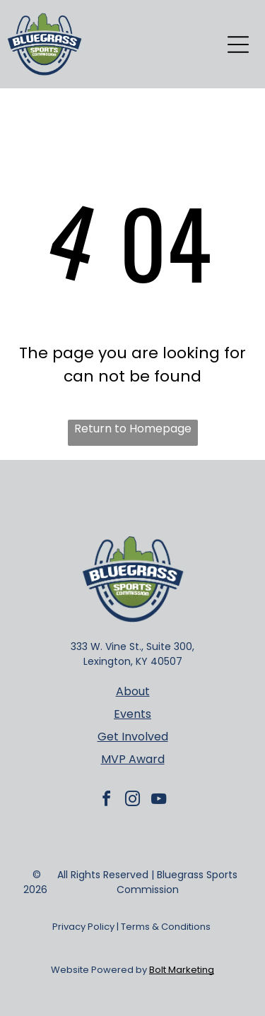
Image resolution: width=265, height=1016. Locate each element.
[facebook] (106, 801)
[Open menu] (238, 44)
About (133, 691)
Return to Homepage (133, 428)
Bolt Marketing (181, 969)
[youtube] (159, 801)
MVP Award (133, 759)
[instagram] (133, 801)
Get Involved (133, 736)
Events (132, 714)
